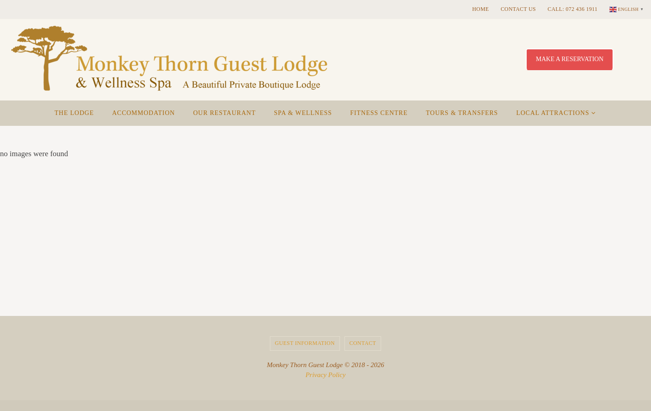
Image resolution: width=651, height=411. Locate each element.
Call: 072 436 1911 (572, 9)
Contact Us (518, 9)
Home (480, 9)
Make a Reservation (570, 59)
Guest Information (305, 343)
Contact (362, 343)
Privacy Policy (326, 374)
